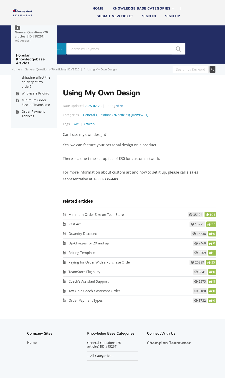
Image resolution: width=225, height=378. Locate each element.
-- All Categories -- (100, 356)
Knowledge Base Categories (141, 8)
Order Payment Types (85, 300)
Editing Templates (82, 252)
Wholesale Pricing (35, 93)
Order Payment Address (33, 113)
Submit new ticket (115, 16)
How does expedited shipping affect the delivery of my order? (37, 80)
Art (76, 124)
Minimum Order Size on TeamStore (96, 214)
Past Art (74, 224)
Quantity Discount (82, 233)
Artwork (89, 124)
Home (98, 8)
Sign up (172, 16)
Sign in (149, 16)
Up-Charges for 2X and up (88, 243)
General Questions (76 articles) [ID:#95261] (53, 69)
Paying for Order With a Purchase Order (99, 262)
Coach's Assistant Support (88, 281)
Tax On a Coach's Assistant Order (94, 290)
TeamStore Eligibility (84, 271)
